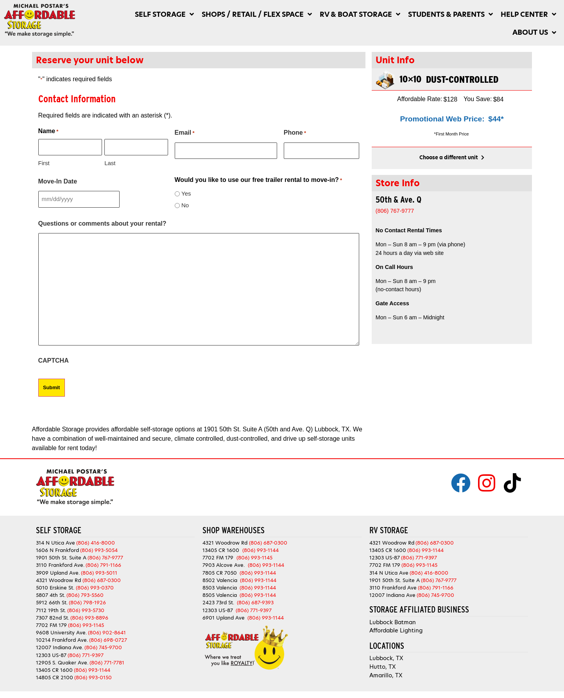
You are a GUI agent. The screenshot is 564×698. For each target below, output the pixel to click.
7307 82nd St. (52, 616)
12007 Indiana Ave (392, 594)
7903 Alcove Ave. (225, 564)
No (185, 204)
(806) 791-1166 (103, 564)
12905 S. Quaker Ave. (62, 661)
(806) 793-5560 (85, 594)
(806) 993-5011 (99, 571)
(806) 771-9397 (86, 654)
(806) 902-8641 (107, 631)
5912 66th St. (52, 601)
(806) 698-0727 (108, 639)
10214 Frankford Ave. (62, 639)
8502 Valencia (219, 579)
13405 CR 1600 (54, 669)
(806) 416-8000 (95, 541)
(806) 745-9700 (103, 646)
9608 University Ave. (61, 631)
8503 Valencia (219, 586)
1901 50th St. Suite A (61, 556)
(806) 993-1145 (86, 624)
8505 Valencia (219, 594)
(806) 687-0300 (101, 579)
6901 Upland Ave (223, 616)
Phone (295, 133)
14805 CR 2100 (54, 676)
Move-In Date (57, 181)
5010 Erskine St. (56, 586)
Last (109, 162)
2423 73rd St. (218, 601)
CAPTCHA (53, 360)
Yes (186, 193)
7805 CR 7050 (219, 571)
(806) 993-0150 (93, 676)
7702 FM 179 (51, 624)
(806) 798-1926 (87, 601)
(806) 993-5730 (85, 608)
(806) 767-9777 (105, 556)
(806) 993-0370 (95, 586)
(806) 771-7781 (107, 661)
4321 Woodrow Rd (59, 579)
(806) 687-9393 (255, 601)
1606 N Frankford (57, 549)
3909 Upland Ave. (58, 571)
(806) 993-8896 (89, 616)
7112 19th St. (51, 608)
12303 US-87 (51, 654)
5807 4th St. (50, 594)
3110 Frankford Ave (393, 586)
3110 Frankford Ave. (60, 564)
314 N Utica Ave (55, 541)
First (44, 162)
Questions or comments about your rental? (102, 223)
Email (185, 133)
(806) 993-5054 (99, 549)
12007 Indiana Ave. (59, 646)
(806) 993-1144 (92, 669)
